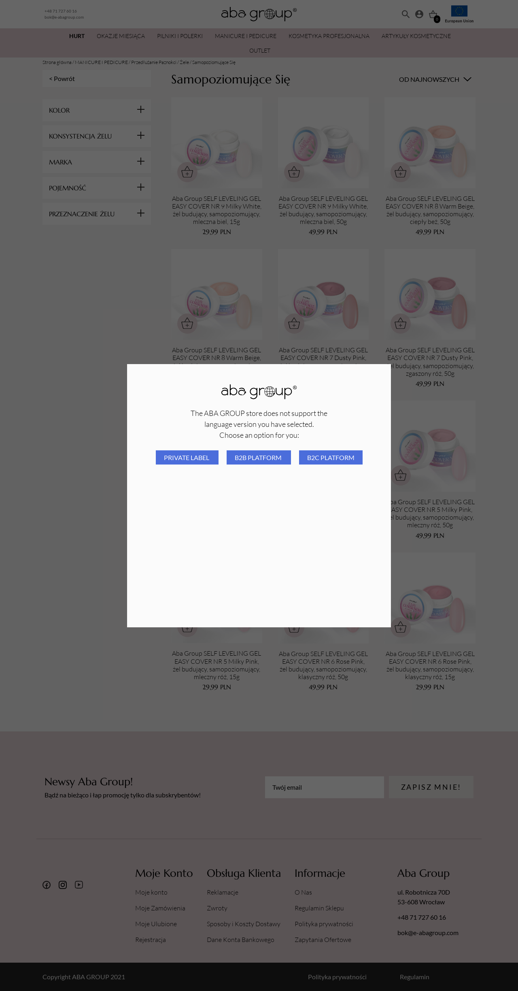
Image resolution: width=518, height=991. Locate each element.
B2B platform (259, 457)
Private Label (187, 457)
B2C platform (331, 457)
